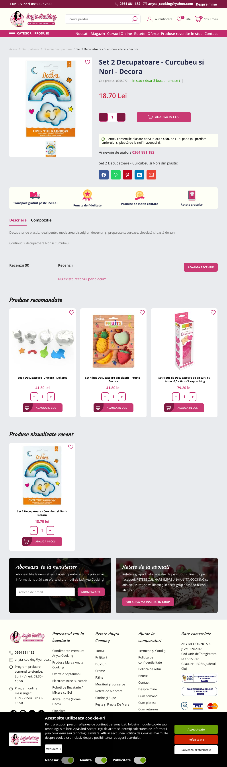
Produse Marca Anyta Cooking (67, 665)
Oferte (153, 33)
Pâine (99, 678)
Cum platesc (147, 703)
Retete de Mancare (109, 691)
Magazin (98, 33)
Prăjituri (101, 658)
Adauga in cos (163, 117)
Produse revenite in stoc (181, 33)
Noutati (81, 33)
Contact (211, 33)
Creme (100, 671)
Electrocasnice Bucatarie (69, 681)
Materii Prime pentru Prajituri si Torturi (67, 720)
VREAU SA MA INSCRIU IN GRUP (148, 602)
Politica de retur (149, 669)
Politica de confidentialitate (150, 660)
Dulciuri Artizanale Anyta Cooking (70, 731)
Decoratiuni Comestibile (69, 741)
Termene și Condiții (152, 651)
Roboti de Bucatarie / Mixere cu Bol (67, 690)
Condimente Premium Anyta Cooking (68, 653)
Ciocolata (59, 711)
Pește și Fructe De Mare (112, 705)
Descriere (18, 220)
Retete (139, 33)
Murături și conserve (110, 685)
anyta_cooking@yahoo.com (27, 660)
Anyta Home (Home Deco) (66, 701)
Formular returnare (152, 716)
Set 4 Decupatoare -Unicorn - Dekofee (42, 378)
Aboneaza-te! (91, 592)
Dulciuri (100, 664)
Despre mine (147, 689)
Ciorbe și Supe (105, 698)
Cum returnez (148, 710)
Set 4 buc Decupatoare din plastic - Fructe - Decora (113, 380)
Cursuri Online (119, 33)
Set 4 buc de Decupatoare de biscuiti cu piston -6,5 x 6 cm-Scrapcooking (184, 380)
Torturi (100, 651)
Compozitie (41, 220)
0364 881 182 (143, 152)
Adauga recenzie (201, 267)
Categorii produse (33, 33)
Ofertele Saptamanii (66, 674)
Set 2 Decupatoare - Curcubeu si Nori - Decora (42, 513)
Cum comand (148, 696)
